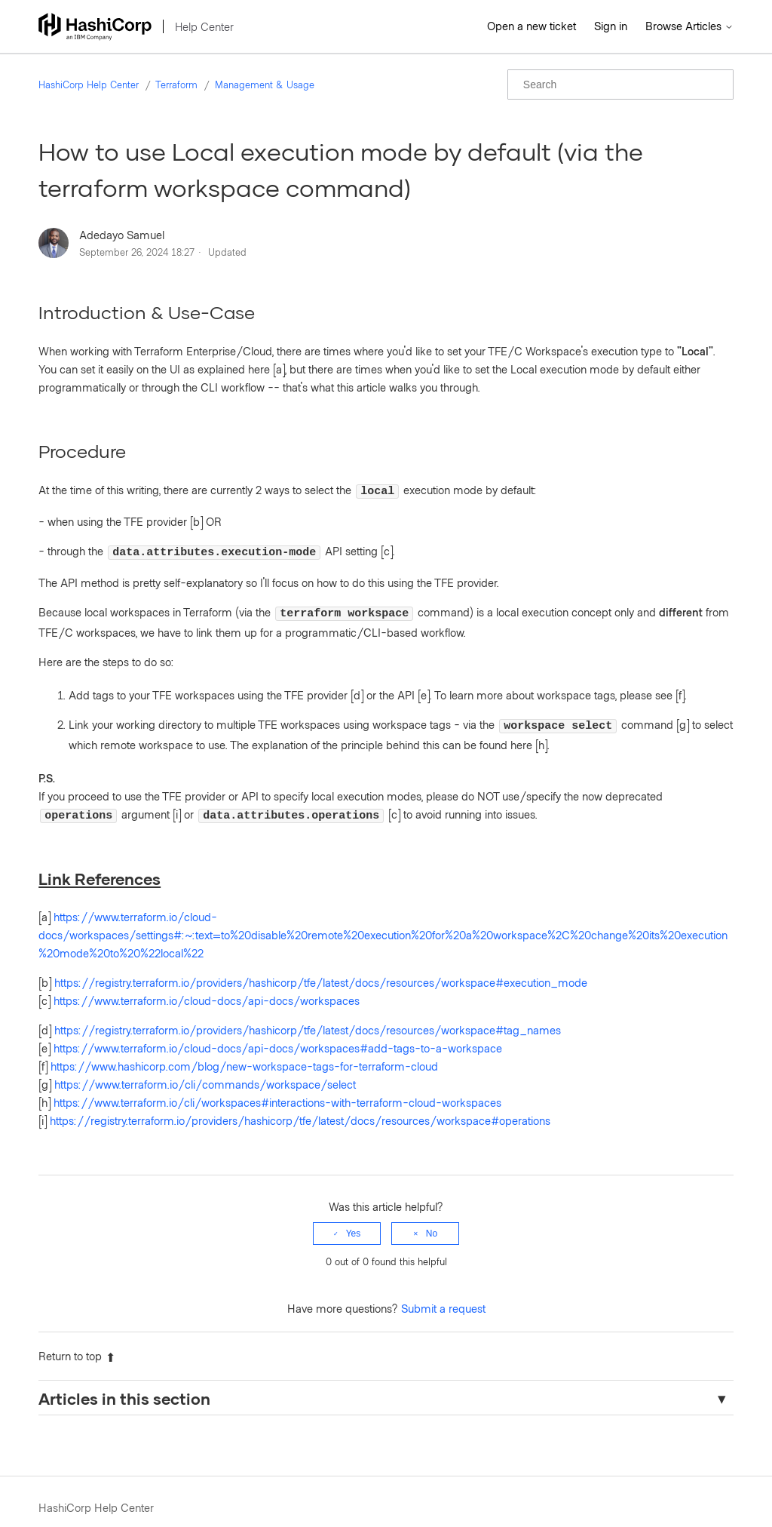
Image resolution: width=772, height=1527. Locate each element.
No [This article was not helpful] (431, 1222)
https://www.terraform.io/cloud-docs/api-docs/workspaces (207, 989)
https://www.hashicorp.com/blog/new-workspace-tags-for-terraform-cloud (244, 1055)
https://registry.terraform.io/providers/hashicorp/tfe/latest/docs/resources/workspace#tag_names (307, 1018)
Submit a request (443, 1297)
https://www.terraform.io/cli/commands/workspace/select (205, 1073)
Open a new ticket (531, 25)
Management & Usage (264, 84)
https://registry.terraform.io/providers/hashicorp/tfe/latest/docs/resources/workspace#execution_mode (320, 971)
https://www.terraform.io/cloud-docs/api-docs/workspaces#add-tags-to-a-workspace (278, 1036)
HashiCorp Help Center (88, 84)
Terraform (176, 84)
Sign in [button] (610, 25)
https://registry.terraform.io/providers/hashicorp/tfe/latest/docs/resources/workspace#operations (300, 1109)
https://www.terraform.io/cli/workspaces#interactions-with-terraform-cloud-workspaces (277, 1091)
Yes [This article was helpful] (353, 1222)
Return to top (76, 1344)
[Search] (620, 84)
